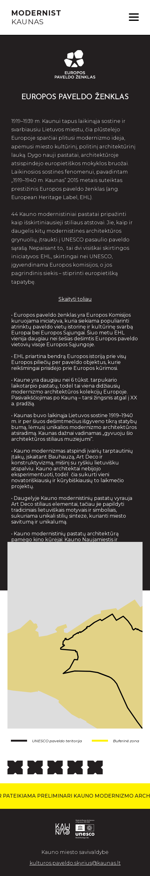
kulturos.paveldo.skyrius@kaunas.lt (75, 863)
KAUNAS (36, 17)
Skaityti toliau (75, 299)
